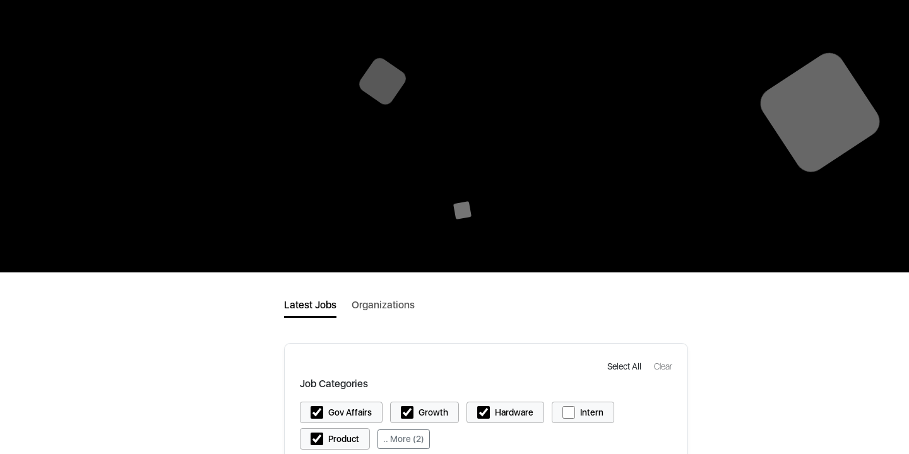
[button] (625, 366)
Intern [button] (591, 412)
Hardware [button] (514, 412)
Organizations (383, 305)
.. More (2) (403, 439)
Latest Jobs (310, 305)
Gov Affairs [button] (350, 412)
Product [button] (343, 439)
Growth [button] (433, 412)
